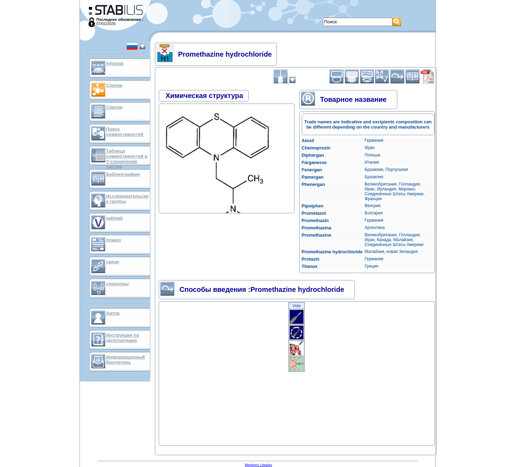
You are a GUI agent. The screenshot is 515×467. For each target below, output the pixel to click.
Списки (114, 85)
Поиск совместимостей (124, 131)
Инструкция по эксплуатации (122, 338)
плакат (113, 240)
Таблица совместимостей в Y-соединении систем (127, 158)
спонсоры (117, 283)
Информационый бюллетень (125, 359)
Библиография (123, 174)
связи (112, 261)
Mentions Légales (258, 465)
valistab (114, 218)
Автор (113, 313)
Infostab (115, 63)
